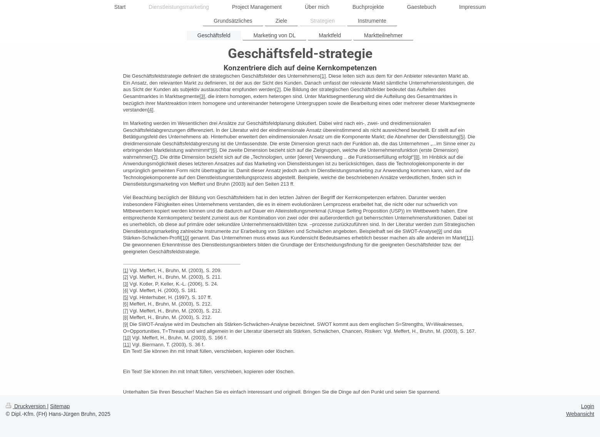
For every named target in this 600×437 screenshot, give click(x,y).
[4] (150, 110)
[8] (416, 157)
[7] (154, 157)
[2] (278, 89)
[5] (462, 137)
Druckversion (26, 406)
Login (587, 406)
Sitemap (60, 406)
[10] (185, 238)
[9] (439, 231)
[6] (214, 150)
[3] (202, 96)
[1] (323, 76)
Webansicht (580, 414)
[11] (469, 238)
